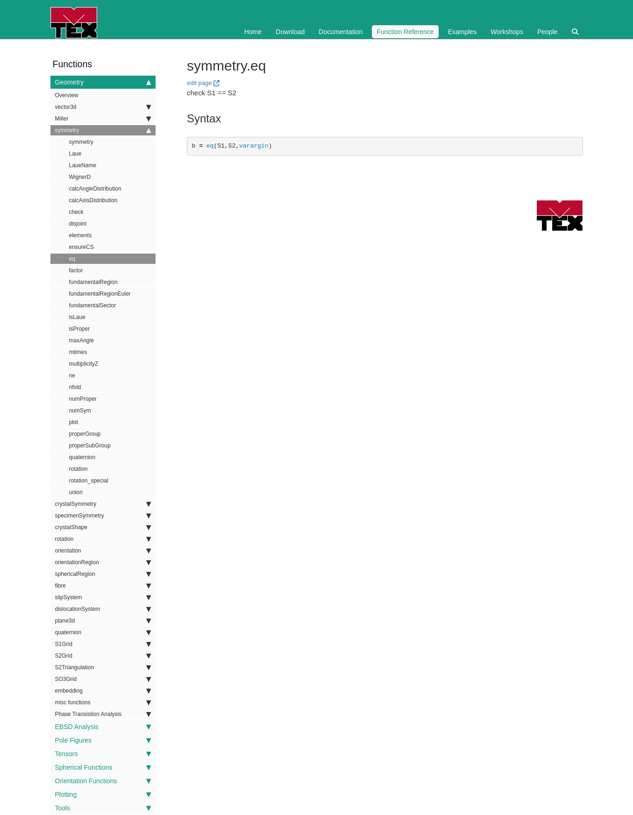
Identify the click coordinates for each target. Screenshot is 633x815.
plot (73, 422)
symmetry (103, 130)
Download (290, 31)
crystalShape (103, 527)
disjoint (77, 223)
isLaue (77, 317)
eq (72, 258)
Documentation (341, 31)
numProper (83, 399)
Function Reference (405, 31)
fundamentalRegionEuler (100, 294)
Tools (103, 808)
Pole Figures (103, 740)
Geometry (103, 82)
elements (80, 235)
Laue (75, 153)
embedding (103, 691)
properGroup (85, 434)
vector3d (103, 107)
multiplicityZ (84, 364)
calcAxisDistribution (93, 200)
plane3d (103, 621)
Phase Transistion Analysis (103, 714)
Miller (103, 118)
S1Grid (103, 644)
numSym (80, 410)
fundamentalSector (92, 305)
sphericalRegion (103, 574)
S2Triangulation (103, 667)
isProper (79, 329)
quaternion (82, 457)
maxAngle (81, 340)
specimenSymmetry (103, 515)
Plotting (103, 794)
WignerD (80, 177)
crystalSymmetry (103, 504)
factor (76, 270)
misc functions (103, 702)
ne (72, 375)
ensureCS (81, 247)
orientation (103, 550)
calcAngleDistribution (95, 188)
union (76, 492)
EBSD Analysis (103, 726)
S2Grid (103, 656)
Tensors (103, 753)
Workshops (507, 31)
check (76, 212)
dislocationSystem (103, 609)
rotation (78, 469)
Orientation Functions (103, 781)
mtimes (78, 352)
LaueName (83, 165)
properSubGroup (90, 445)
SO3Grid (103, 679)
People (547, 31)
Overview (66, 95)
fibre (103, 585)
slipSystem (103, 597)
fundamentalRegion (93, 282)
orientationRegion (103, 562)
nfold (75, 387)
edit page (199, 82)
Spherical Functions (103, 767)
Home (253, 31)
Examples (462, 31)
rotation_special (88, 480)
